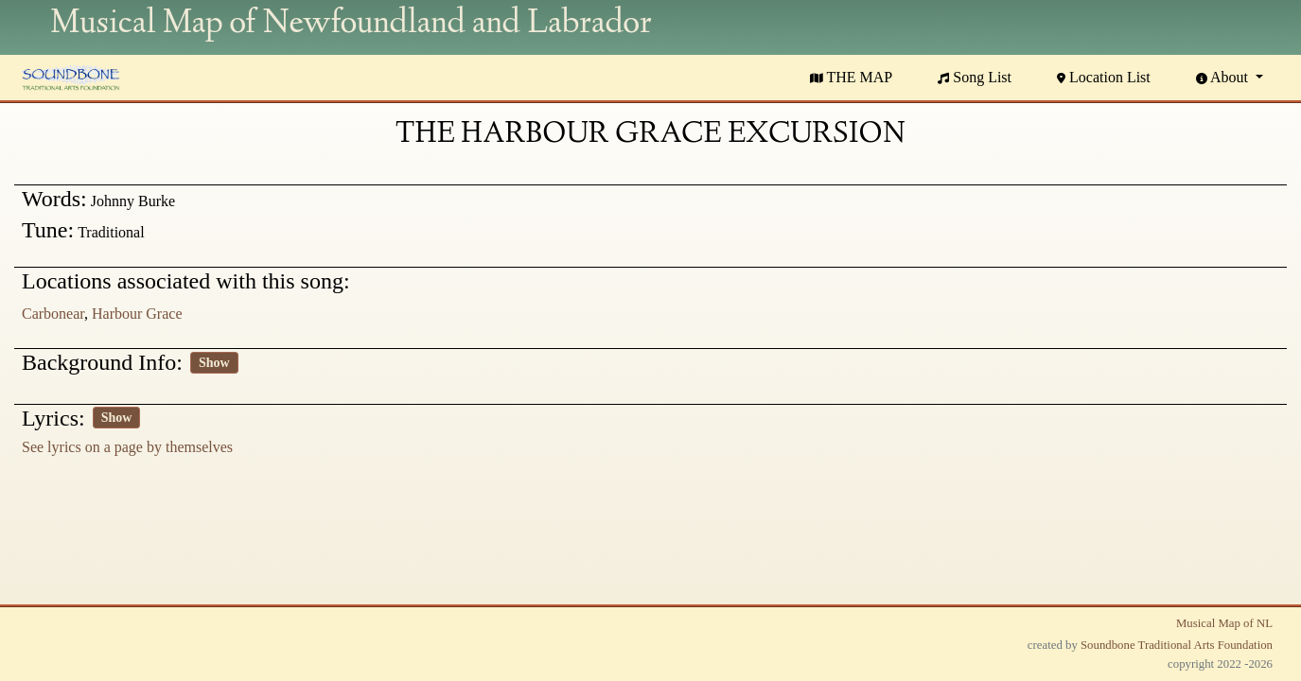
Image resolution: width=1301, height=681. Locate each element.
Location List (1104, 77)
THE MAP (851, 77)
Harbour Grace (137, 314)
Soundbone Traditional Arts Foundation (1177, 645)
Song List (974, 77)
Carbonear (53, 314)
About (1224, 77)
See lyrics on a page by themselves (127, 447)
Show (214, 363)
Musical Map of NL (1224, 623)
